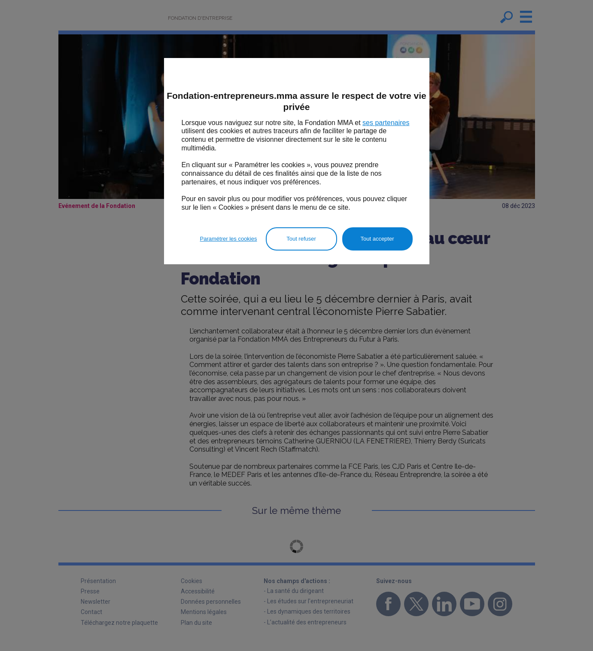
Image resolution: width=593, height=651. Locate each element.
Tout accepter (377, 238)
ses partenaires (385, 122)
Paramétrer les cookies (228, 238)
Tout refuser (301, 238)
